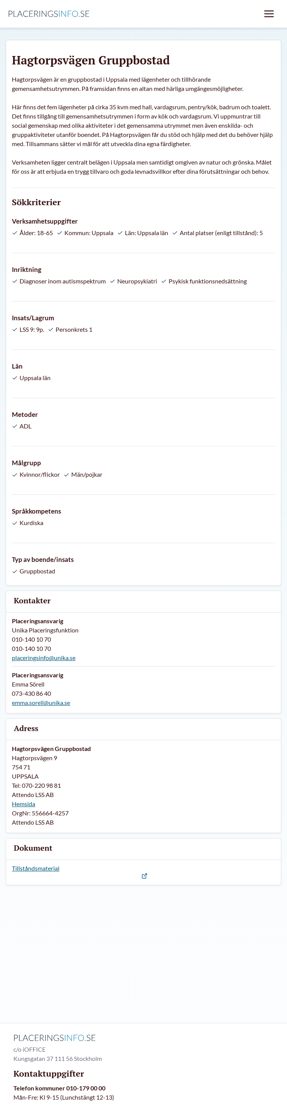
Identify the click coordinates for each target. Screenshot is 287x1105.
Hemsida (23, 803)
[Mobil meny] (269, 13)
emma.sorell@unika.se (41, 702)
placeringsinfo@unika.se (43, 657)
